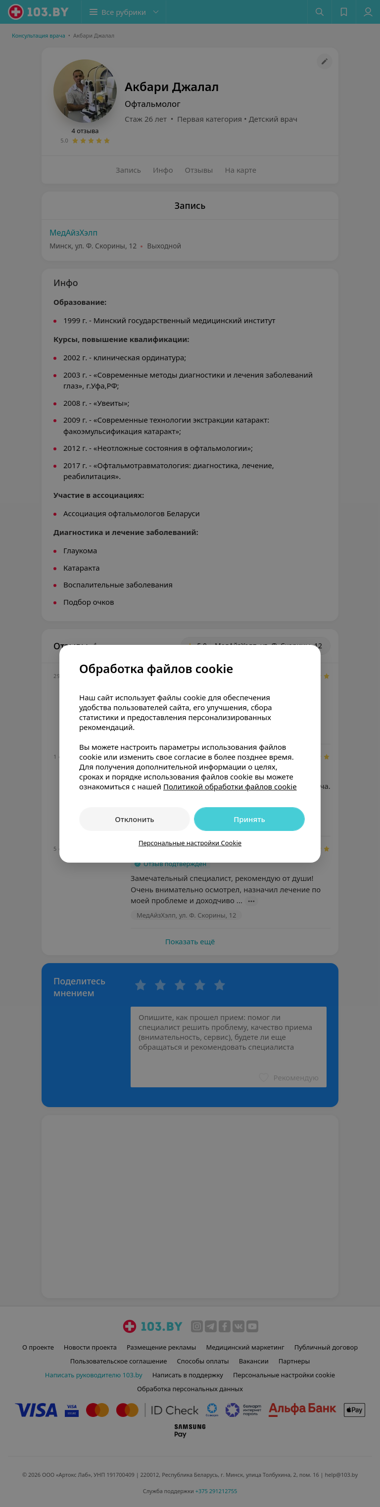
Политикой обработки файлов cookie (230, 786)
